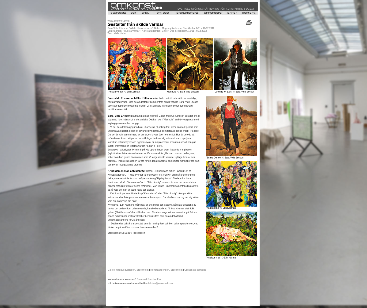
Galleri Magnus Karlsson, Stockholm (128, 270)
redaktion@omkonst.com (159, 283)
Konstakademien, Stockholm (167, 270)
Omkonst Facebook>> (149, 279)
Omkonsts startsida (195, 270)
